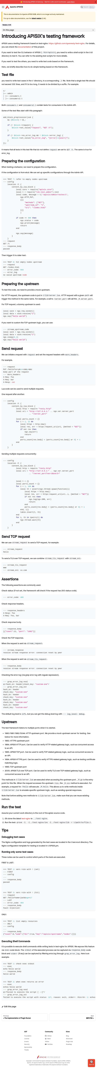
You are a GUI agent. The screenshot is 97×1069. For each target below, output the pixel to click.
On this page (8, 30)
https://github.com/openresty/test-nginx (67, 43)
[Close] (95, 2)
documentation (24, 47)
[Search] (87, 7)
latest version (36, 18)
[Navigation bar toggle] (3, 7)
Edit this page (9, 1006)
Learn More (71, 2)
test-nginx (26, 818)
